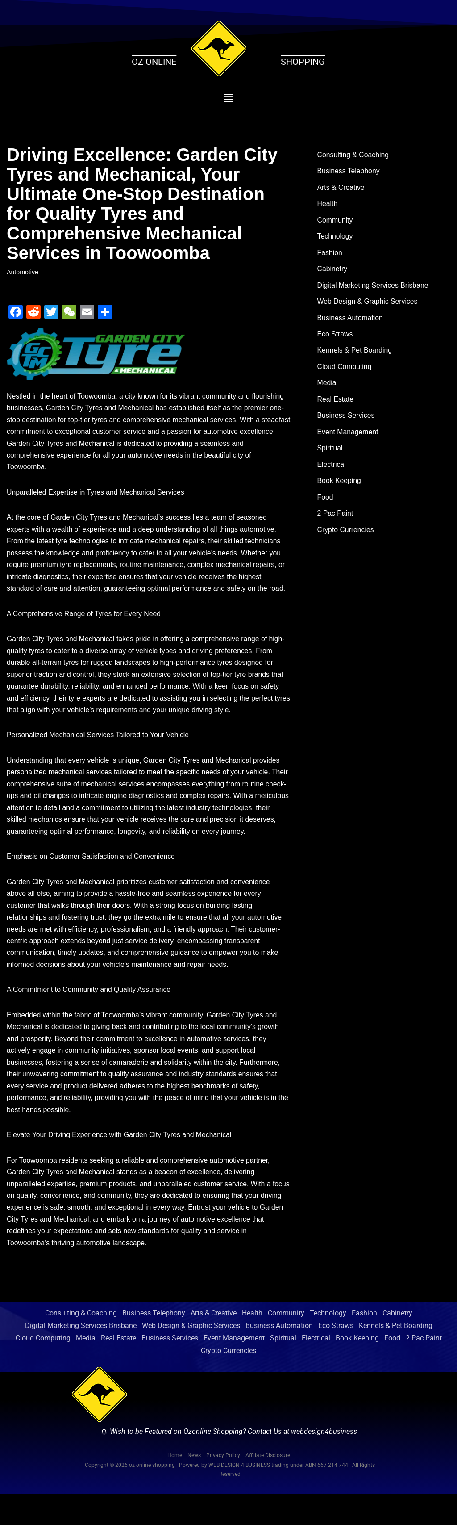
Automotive (23, 272)
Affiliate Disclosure (267, 1487)
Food (325, 504)
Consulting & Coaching (353, 155)
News (194, 1487)
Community (335, 221)
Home (174, 1487)
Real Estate (335, 404)
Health (327, 205)
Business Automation (350, 321)
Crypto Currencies (346, 537)
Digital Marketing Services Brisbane (373, 288)
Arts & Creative (341, 188)
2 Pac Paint (335, 521)
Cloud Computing (345, 371)
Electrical (331, 471)
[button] (228, 98)
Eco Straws (335, 338)
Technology (335, 238)
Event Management (348, 437)
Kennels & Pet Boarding (355, 354)
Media (327, 387)
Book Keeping (339, 487)
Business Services (346, 421)
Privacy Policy (223, 1487)
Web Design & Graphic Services (368, 304)
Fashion (330, 255)
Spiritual (330, 454)
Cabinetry (332, 271)
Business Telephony (349, 172)
